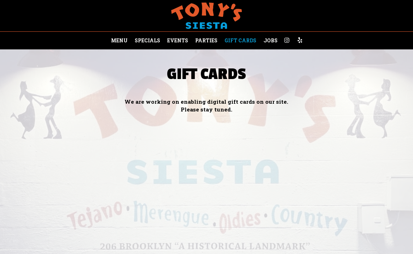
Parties (206, 40)
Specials (147, 40)
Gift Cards (240, 40)
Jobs (270, 40)
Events (177, 40)
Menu (119, 40)
